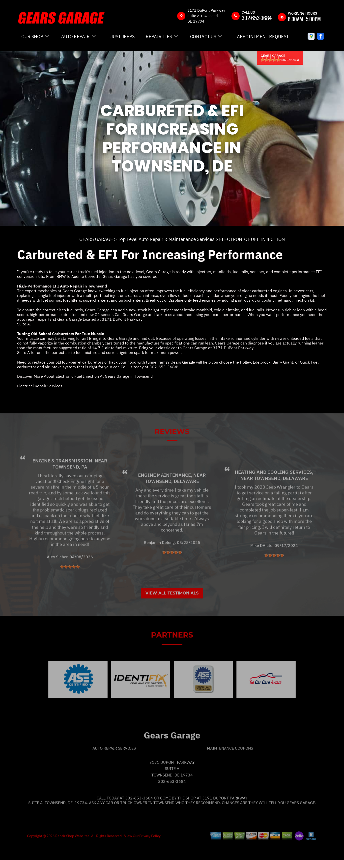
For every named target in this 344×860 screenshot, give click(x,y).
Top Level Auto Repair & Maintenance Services (166, 239)
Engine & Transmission (62, 477)
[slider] (271, 59)
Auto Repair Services (114, 764)
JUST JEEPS (123, 36)
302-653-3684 (257, 18)
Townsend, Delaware (172, 497)
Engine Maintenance (164, 491)
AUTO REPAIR (75, 36)
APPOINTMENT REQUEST (263, 36)
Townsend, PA (70, 483)
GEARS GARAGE (96, 239)
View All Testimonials (172, 609)
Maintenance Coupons (230, 764)
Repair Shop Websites (72, 852)
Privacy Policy (150, 852)
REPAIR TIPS (159, 36)
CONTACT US (203, 36)
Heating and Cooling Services (273, 488)
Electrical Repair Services (39, 385)
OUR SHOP (32, 36)
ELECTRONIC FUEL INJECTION (252, 239)
